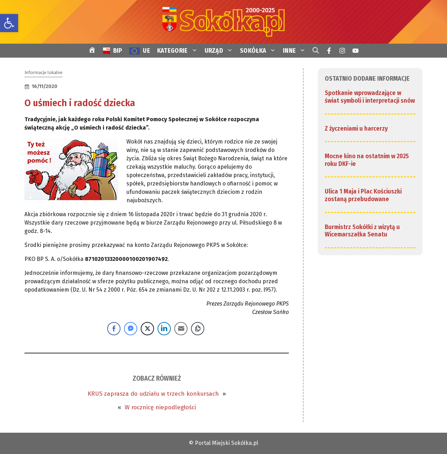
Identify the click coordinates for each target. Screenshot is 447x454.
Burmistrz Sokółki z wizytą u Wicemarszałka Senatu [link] (362, 231)
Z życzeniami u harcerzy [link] (356, 128)
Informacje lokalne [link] (43, 72)
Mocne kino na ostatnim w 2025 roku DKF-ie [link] (367, 160)
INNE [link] (296, 51)
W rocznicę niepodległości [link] (160, 407)
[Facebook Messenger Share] (130, 328)
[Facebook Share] (113, 328)
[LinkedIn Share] (164, 328)
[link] (9, 23)
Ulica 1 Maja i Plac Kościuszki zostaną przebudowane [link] (363, 195)
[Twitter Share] (147, 328)
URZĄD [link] (221, 51)
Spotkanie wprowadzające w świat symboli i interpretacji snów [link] (370, 96)
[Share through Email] (181, 328)
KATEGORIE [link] (179, 51)
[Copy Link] (197, 328)
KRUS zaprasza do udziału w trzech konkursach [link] (153, 393)
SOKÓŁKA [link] (259, 51)
